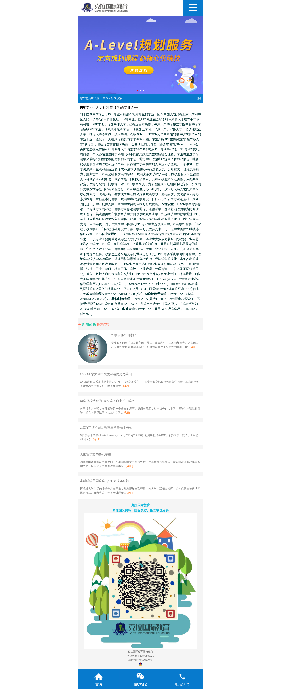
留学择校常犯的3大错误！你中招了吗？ (107, 400)
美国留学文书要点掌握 (95, 454)
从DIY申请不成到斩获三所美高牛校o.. (106, 427)
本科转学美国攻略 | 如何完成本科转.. (105, 481)
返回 (198, 98)
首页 (105, 98)
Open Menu (193, 8)
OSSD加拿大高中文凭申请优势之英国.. (106, 374)
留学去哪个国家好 (123, 335)
